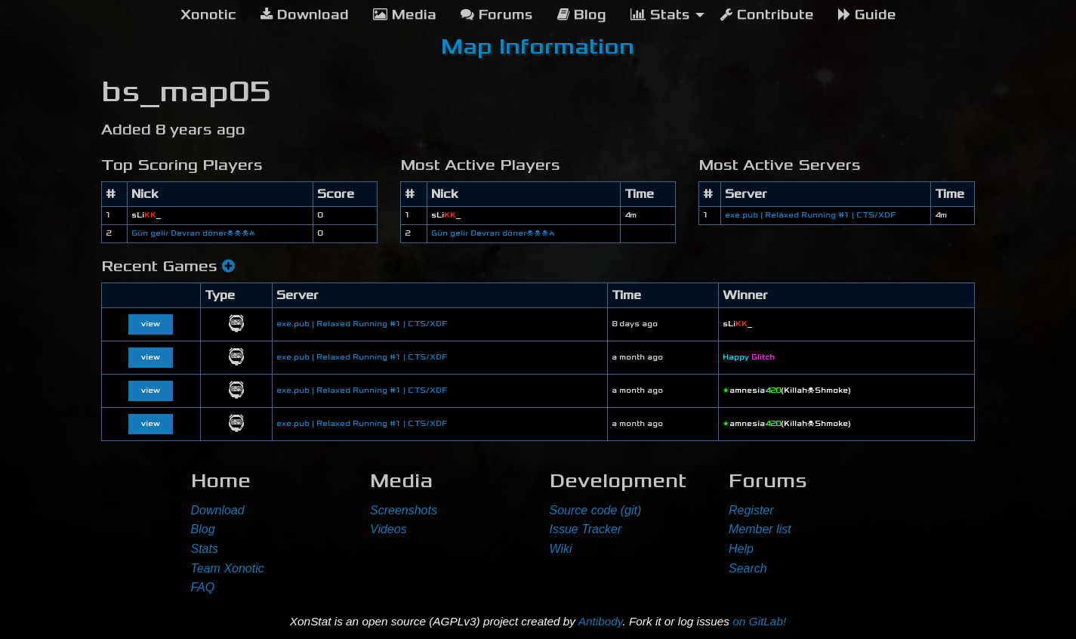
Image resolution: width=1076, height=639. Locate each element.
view (150, 324)
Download (218, 510)
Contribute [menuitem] (767, 15)
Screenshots (403, 510)
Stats (204, 548)
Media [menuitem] (404, 15)
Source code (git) (596, 510)
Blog (203, 529)
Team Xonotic (227, 568)
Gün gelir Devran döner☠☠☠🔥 (193, 233)
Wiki (561, 548)
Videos (388, 529)
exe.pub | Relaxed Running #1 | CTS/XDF (810, 215)
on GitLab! (759, 621)
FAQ (203, 587)
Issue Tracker (586, 529)
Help (741, 548)
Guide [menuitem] (867, 15)
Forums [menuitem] (497, 15)
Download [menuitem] (305, 15)
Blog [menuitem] (581, 15)
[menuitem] (208, 15)
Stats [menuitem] (660, 15)
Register (751, 510)
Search (748, 568)
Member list (760, 529)
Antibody (600, 621)
